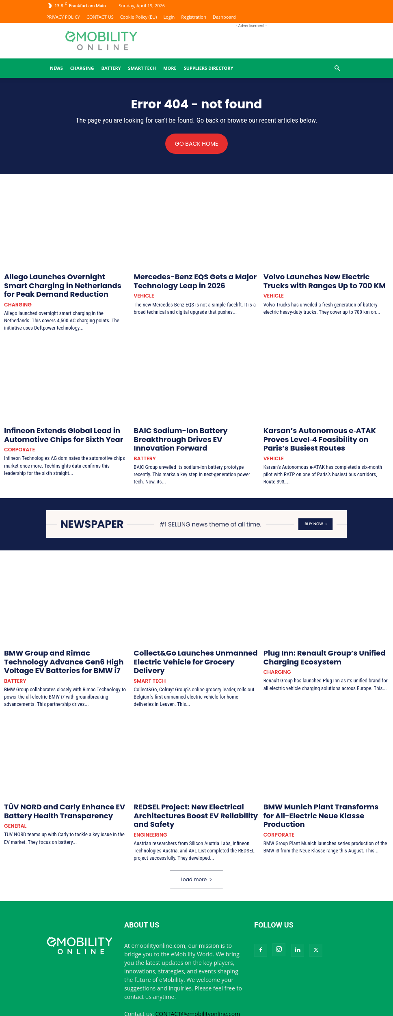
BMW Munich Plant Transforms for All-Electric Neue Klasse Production (318, 783)
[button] (337, 68)
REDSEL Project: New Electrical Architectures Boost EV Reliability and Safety (188, 787)
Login (169, 17)
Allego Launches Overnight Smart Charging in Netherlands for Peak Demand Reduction (65, 283)
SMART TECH (142, 68)
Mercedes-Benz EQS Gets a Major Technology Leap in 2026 (181, 279)
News (56, 68)
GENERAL (14, 795)
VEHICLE (142, 292)
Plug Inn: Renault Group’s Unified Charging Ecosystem (325, 635)
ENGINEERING (148, 802)
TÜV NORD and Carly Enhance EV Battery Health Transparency (62, 783)
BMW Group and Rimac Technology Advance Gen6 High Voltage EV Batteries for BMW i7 (63, 639)
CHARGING (82, 68)
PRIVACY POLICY (63, 17)
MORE (170, 68)
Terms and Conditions (302, 1008)
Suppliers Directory (208, 68)
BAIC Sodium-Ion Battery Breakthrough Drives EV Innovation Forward (191, 427)
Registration (193, 17)
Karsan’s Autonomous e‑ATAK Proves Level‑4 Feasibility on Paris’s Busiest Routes (326, 427)
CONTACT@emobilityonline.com (197, 981)
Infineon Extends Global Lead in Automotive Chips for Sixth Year (50, 427)
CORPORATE (17, 439)
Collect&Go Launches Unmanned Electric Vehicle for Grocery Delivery (193, 635)
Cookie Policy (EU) (138, 17)
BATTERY (111, 68)
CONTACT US (100, 17)
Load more (196, 846)
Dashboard (224, 17)
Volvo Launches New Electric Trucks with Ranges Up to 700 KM (322, 279)
